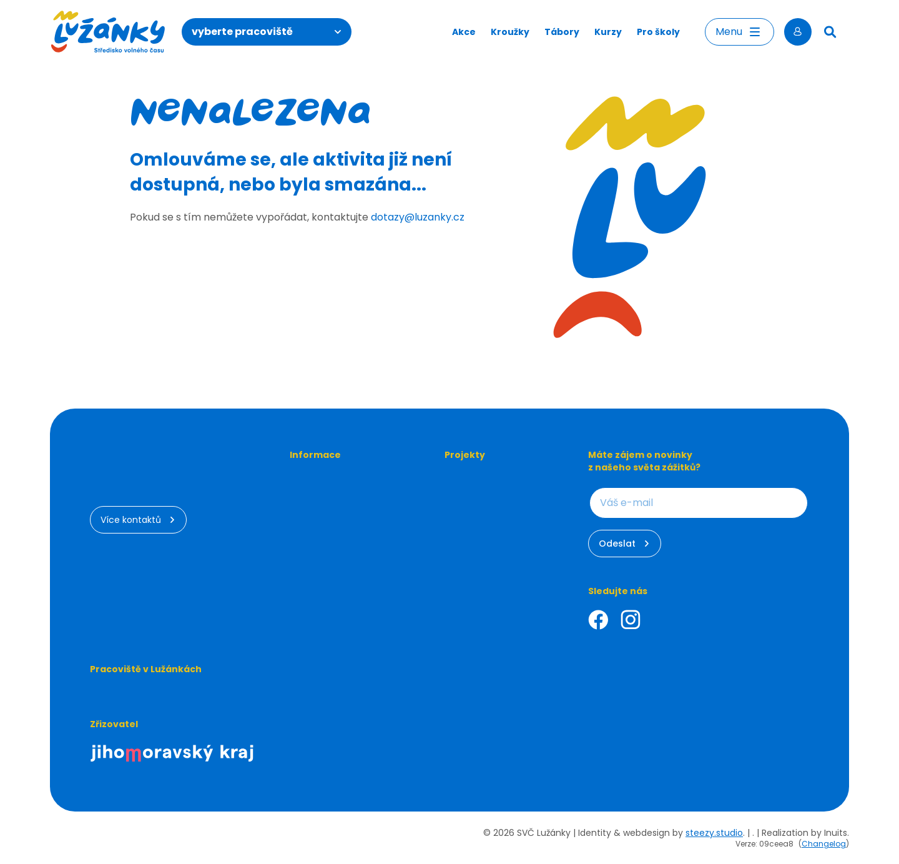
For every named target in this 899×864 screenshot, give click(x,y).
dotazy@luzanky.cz (417, 217)
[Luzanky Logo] (108, 32)
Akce (464, 32)
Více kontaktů (138, 520)
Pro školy (658, 32)
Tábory (561, 32)
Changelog (824, 843)
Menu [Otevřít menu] (739, 32)
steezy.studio (714, 833)
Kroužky (510, 32)
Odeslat (625, 543)
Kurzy (608, 32)
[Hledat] (830, 32)
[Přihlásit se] (798, 32)
